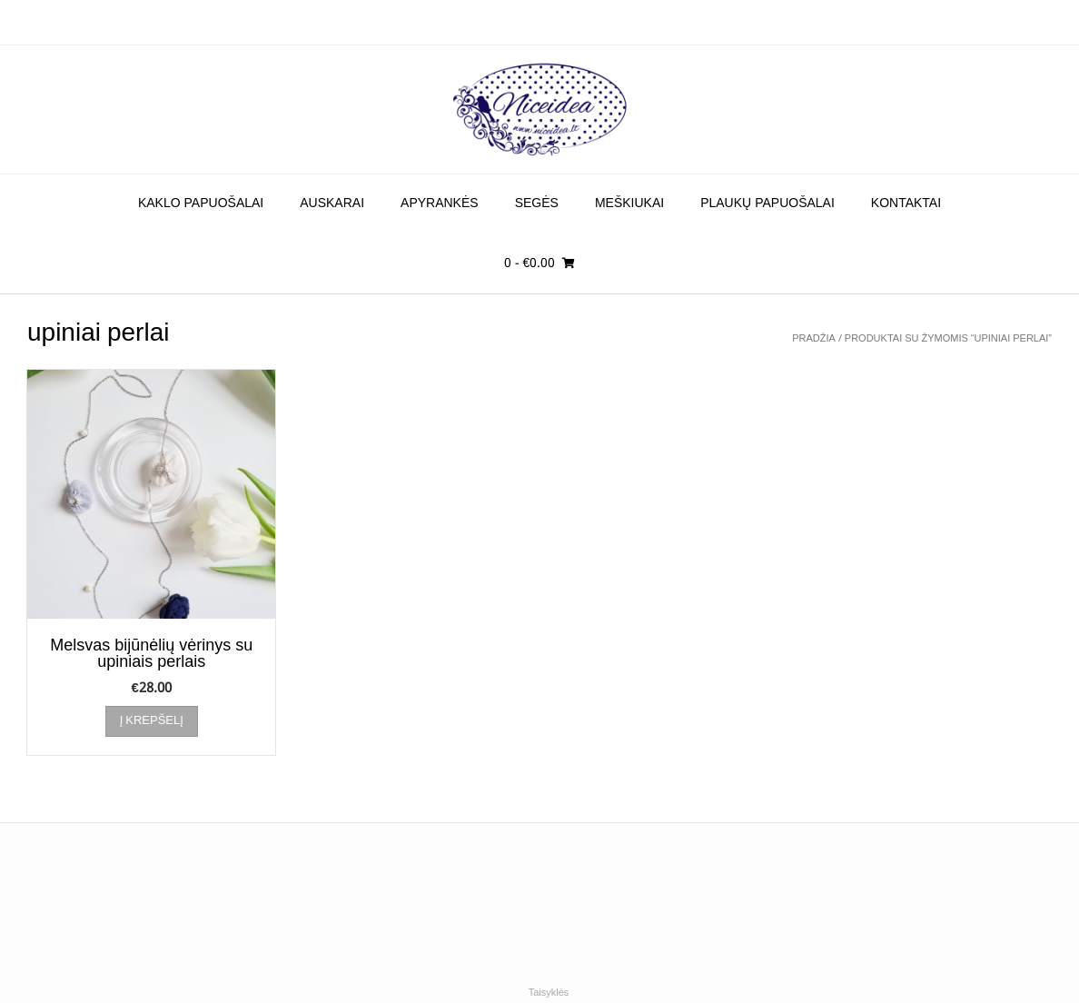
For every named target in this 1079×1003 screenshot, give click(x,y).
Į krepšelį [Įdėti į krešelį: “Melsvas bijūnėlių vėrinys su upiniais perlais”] (151, 720)
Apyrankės (440, 203)
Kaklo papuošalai (200, 203)
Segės (537, 203)
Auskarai (332, 203)
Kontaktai (906, 203)
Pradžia (814, 339)
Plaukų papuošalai (767, 203)
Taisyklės (549, 993)
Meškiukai (629, 203)
